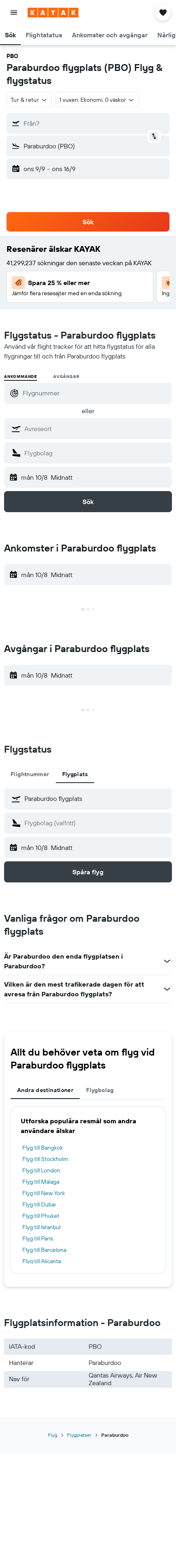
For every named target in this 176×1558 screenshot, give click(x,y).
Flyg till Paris (37, 1238)
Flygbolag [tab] (99, 1090)
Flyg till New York (43, 1193)
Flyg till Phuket (40, 1215)
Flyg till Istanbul (41, 1227)
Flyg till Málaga (40, 1181)
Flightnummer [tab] (30, 774)
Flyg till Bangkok (42, 1147)
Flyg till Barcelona (44, 1249)
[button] (14, 12)
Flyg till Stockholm (45, 1159)
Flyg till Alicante (41, 1261)
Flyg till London (41, 1170)
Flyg (52, 1435)
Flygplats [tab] (75, 774)
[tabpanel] (88, 835)
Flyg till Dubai (39, 1204)
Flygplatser (79, 1435)
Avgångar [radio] (66, 376)
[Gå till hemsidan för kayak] (53, 12)
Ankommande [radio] (20, 376)
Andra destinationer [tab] (45, 1090)
